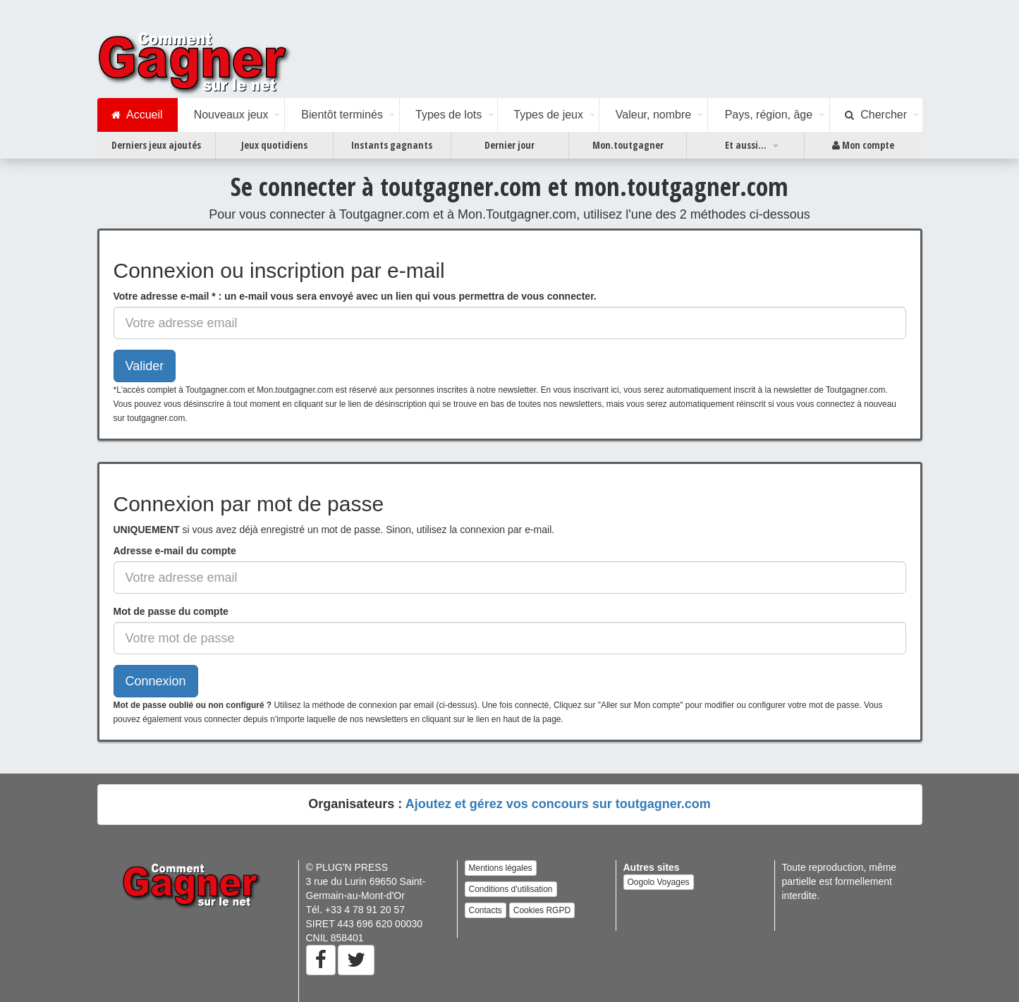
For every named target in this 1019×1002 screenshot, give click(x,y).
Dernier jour (509, 145)
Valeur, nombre (653, 115)
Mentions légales (500, 868)
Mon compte (863, 145)
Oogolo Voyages (659, 882)
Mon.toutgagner (628, 145)
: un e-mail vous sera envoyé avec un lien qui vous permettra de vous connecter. (355, 296)
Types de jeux (548, 115)
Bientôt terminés (342, 115)
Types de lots (448, 115)
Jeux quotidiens (274, 145)
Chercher (876, 115)
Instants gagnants (391, 145)
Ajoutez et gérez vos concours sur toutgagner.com (558, 804)
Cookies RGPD (541, 910)
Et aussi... (746, 145)
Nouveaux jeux (231, 115)
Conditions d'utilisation (511, 889)
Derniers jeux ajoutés (156, 145)
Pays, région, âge (769, 115)
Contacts (485, 910)
